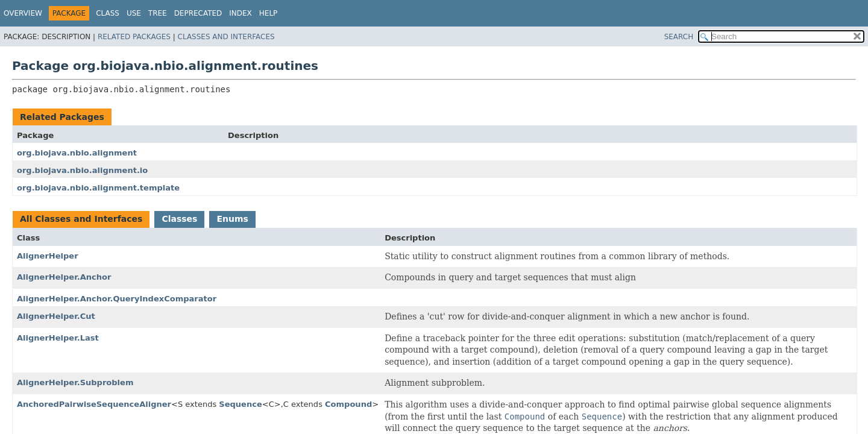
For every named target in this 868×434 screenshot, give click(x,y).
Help (268, 13)
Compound (348, 404)
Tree (157, 13)
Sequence (240, 404)
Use (134, 13)
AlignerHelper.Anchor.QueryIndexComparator (116, 298)
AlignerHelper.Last (58, 337)
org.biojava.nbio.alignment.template (98, 187)
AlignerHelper (47, 255)
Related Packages (134, 37)
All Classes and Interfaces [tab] (81, 219)
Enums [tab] (232, 219)
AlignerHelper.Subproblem (75, 382)
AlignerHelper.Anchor (64, 276)
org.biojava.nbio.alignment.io (82, 170)
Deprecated (198, 13)
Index (240, 13)
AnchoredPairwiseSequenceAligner (94, 404)
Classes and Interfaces (226, 37)
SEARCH (679, 37)
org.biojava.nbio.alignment (77, 152)
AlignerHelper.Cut (56, 316)
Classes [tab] (179, 219)
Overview (23, 13)
